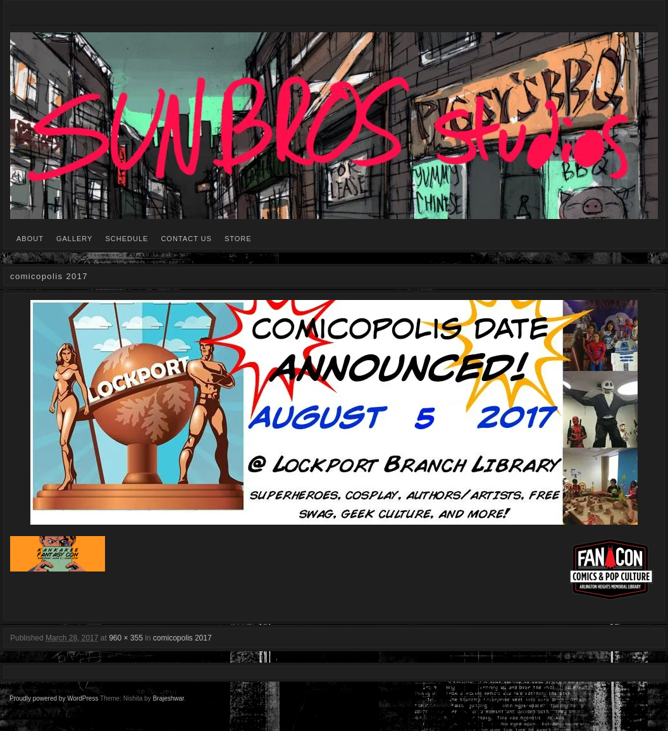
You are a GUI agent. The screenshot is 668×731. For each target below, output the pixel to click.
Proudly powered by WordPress (53, 698)
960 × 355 (126, 638)
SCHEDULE (126, 238)
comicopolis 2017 (182, 638)
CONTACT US (186, 238)
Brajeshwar (167, 698)
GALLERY (74, 238)
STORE (238, 238)
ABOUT (30, 238)
